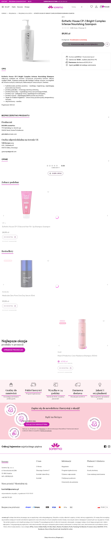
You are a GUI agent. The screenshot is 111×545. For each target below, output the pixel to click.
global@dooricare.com (9, 134)
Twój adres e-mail (29, 426)
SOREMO (4, 13)
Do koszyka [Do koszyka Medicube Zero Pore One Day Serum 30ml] (9, 308)
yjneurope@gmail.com (9, 151)
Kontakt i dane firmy (42, 479)
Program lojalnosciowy (17, 1)
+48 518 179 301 (7, 502)
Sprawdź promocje (13, 354)
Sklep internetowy (53, 542)
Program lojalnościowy (69, 475)
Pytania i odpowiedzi (68, 479)
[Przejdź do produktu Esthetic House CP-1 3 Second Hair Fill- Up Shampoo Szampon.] (27, 205)
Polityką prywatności (46, 435)
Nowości (20, 7)
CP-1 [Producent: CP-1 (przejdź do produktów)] (63, 17)
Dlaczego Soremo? (42, 475)
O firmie (39, 471)
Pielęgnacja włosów (25, 13)
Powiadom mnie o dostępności (83, 44)
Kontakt (4, 1)
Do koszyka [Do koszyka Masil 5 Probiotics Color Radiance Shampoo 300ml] (64, 372)
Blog (29, 1)
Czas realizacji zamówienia (96, 479)
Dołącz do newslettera (36, 429)
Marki (14, 7)
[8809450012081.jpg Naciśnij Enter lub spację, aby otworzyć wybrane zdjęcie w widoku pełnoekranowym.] (27, 40)
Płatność (90, 471)
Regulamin (42, 434)
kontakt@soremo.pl (10, 494)
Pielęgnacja (12, 13)
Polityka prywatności (69, 483)
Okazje (26, 7)
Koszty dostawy (92, 475)
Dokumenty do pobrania (70, 487)
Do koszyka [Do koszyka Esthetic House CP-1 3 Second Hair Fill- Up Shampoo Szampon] (9, 238)
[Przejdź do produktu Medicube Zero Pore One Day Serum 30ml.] (27, 276)
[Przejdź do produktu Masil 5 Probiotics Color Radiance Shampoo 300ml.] (83, 338)
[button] (5, 7)
